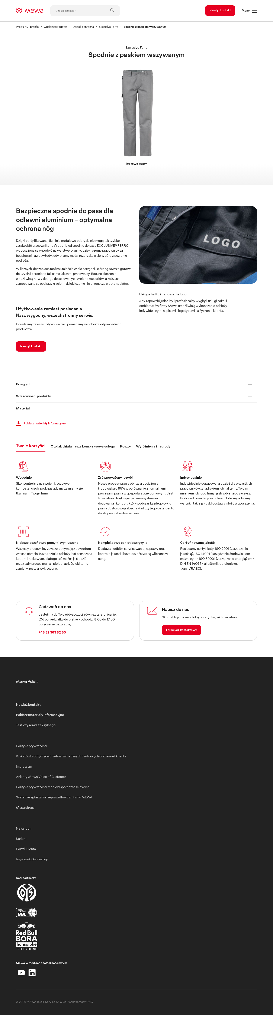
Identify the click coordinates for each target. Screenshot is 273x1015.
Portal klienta (26, 849)
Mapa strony (25, 807)
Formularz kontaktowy (181, 630)
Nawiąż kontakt (220, 10)
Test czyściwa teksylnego (35, 725)
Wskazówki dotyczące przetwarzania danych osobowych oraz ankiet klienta (71, 756)
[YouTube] (21, 972)
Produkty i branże (27, 26)
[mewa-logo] (30, 10)
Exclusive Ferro (108, 26)
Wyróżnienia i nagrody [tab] (153, 446)
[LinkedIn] (32, 972)
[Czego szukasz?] (85, 10)
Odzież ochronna (83, 26)
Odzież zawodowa (55, 26)
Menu (249, 10)
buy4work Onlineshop (32, 859)
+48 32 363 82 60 (52, 632)
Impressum (24, 766)
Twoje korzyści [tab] (30, 445)
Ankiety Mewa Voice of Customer (41, 776)
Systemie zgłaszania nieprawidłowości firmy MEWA (54, 797)
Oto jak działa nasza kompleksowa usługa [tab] (83, 446)
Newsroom (24, 828)
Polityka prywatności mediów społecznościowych (52, 787)
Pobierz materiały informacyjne (39, 423)
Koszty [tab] (125, 446)
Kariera (21, 838)
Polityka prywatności (31, 746)
